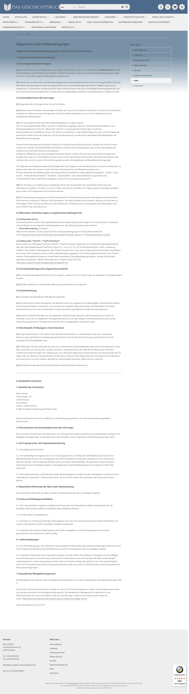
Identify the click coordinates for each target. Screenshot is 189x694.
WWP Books (56, 22)
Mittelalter (21, 17)
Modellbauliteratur (163, 17)
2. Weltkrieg (111, 17)
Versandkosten (74, 683)
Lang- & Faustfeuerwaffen (100, 22)
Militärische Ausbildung (131, 22)
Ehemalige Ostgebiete (159, 22)
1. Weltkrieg (60, 17)
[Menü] (184, 666)
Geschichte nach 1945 (135, 17)
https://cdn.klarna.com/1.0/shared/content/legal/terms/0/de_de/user (51, 234)
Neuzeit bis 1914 (40, 17)
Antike (6, 17)
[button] (67, 7)
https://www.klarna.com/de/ (98, 234)
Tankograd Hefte (34, 22)
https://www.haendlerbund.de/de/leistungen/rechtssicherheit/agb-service (54, 598)
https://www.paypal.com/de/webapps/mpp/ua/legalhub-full (42, 262)
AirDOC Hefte (74, 22)
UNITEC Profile (11, 22)
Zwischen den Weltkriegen (86, 17)
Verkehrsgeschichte (14, 27)
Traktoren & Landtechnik (43, 27)
